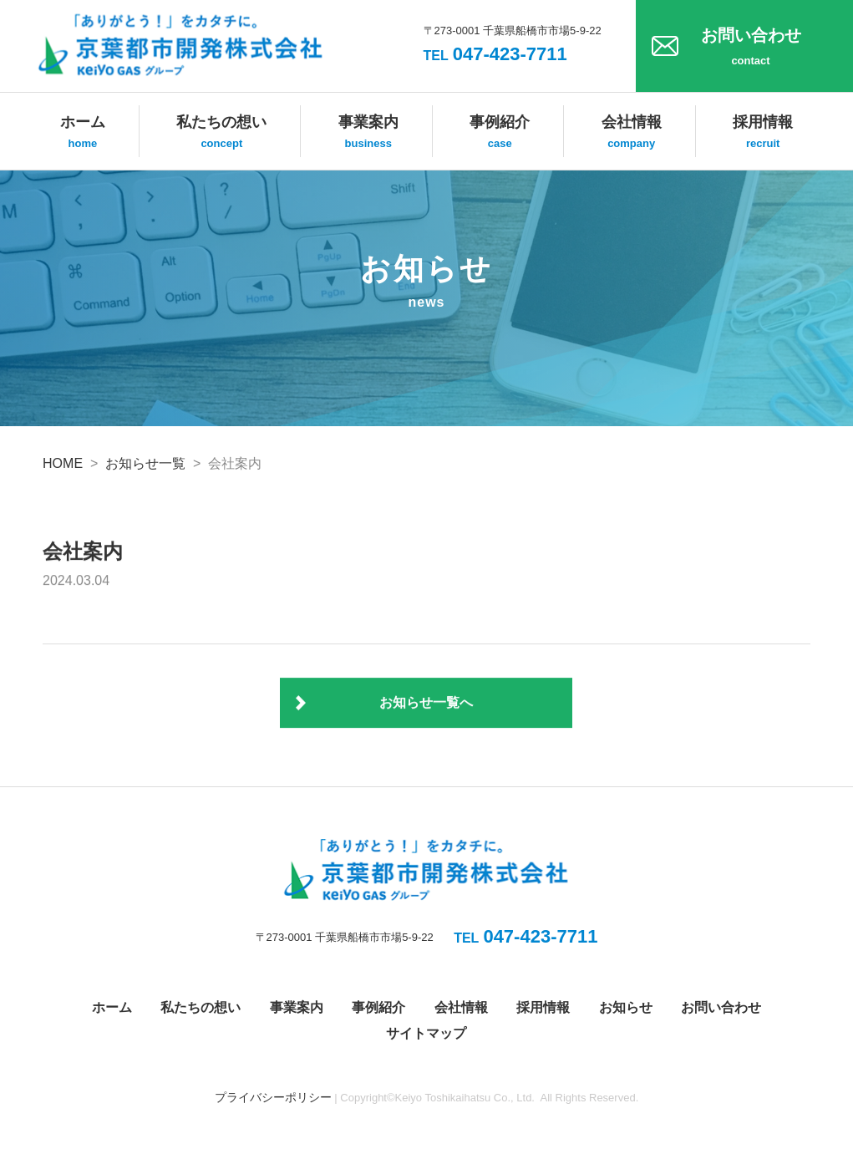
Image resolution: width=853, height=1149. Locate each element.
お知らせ (625, 1007)
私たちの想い (221, 133)
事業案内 (368, 133)
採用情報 (763, 133)
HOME (63, 463)
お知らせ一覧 (145, 463)
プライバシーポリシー (273, 1097)
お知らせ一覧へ (426, 703)
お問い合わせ (750, 48)
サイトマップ (426, 1033)
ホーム (82, 133)
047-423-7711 (495, 53)
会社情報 (632, 133)
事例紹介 (500, 133)
